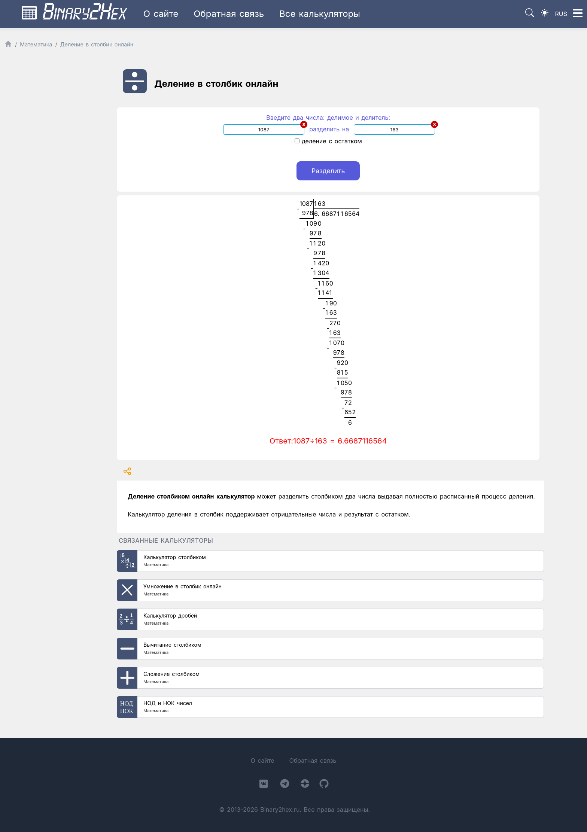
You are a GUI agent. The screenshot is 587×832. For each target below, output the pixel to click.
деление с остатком (328, 141)
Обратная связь (229, 13)
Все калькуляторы (319, 13)
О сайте (161, 13)
